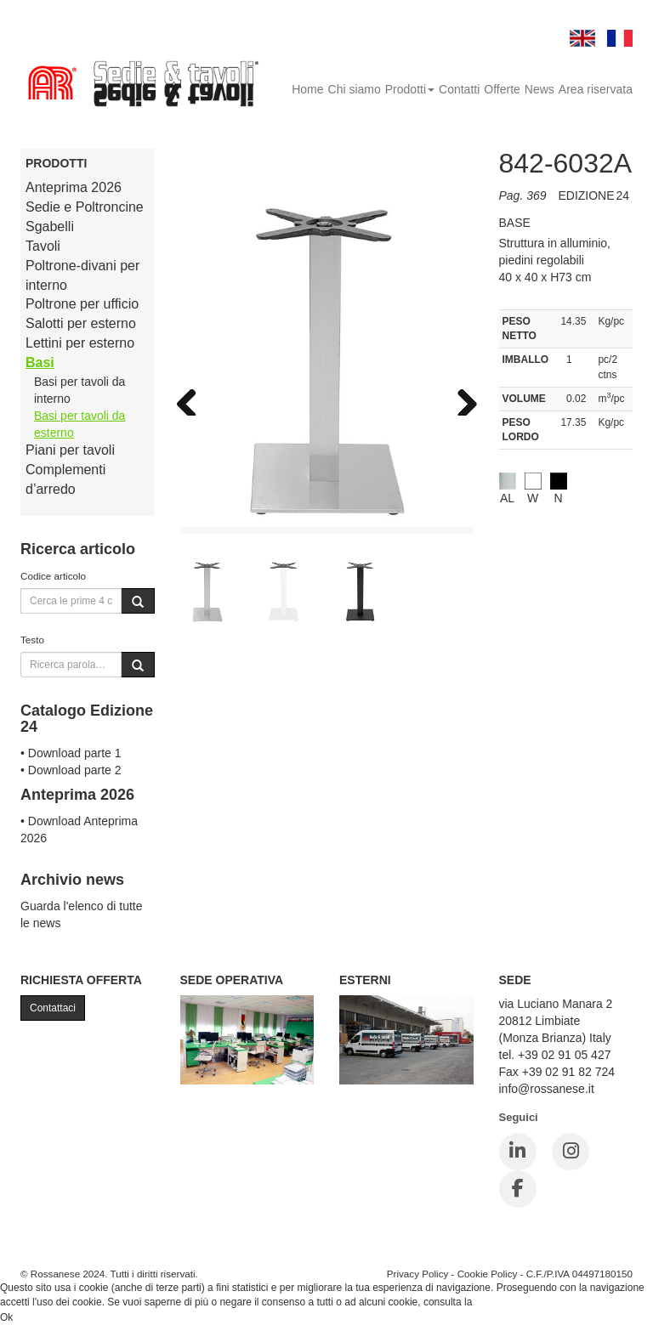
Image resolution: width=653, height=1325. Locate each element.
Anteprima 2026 (74, 187)
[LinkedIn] (518, 1151)
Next (461, 399)
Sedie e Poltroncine (85, 207)
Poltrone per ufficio (82, 304)
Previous (193, 399)
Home (307, 89)
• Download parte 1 (71, 753)
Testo (32, 639)
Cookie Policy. (507, 1302)
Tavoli (43, 246)
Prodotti (409, 89)
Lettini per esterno (80, 343)
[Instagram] (570, 1151)
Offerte (502, 89)
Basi (40, 362)
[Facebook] (518, 1189)
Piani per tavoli (70, 450)
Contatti (459, 89)
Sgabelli (50, 226)
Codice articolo (53, 575)
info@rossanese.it (546, 1089)
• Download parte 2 (71, 770)
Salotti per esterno (81, 323)
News (539, 89)
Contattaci (53, 1008)
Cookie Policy (487, 1273)
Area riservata (596, 89)
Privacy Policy (418, 1273)
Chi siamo (354, 89)
